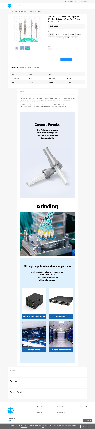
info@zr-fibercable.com (72, 1)
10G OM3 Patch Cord (31, 11)
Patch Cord (14, 11)
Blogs (58, 410)
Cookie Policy (24, 427)
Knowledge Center (61, 412)
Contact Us (39, 412)
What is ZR (39, 410)
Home (9, 11)
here (43, 427)
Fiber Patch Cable (22, 11)
